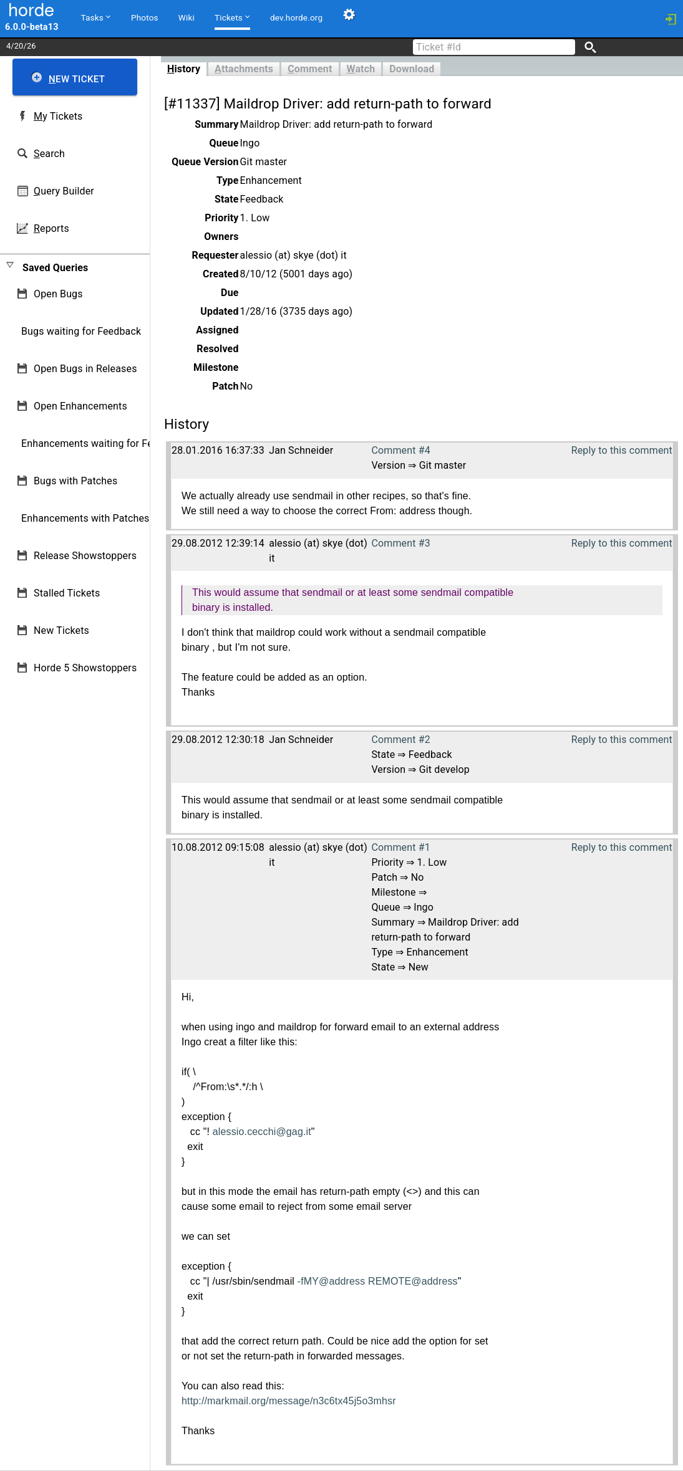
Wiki (186, 17)
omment (310, 69)
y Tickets (58, 116)
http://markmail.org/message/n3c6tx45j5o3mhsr (289, 1401)
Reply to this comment (621, 450)
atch (361, 69)
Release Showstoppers (85, 556)
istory (183, 69)
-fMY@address (332, 1281)
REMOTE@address (413, 1281)
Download (411, 69)
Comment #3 (400, 543)
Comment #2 (400, 739)
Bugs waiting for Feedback (81, 331)
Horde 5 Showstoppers (85, 668)
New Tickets (61, 630)
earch (49, 154)
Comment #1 (400, 847)
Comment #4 (400, 450)
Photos (144, 17)
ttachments (244, 69)
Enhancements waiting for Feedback (103, 443)
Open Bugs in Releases (85, 369)
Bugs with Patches (75, 481)
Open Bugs (58, 294)
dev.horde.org (296, 17)
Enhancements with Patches (85, 518)
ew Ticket (77, 79)
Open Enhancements (80, 406)
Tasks (95, 16)
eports (51, 228)
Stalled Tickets (67, 593)
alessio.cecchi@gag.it (262, 1131)
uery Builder (64, 191)
